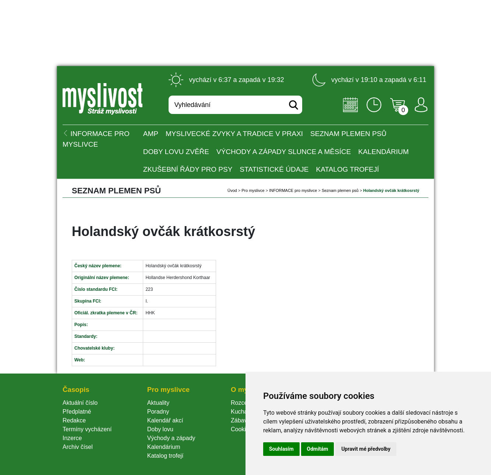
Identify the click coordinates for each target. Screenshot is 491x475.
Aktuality (158, 403)
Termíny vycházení (87, 429)
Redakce (74, 420)
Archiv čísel (78, 447)
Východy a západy (171, 438)
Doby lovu (160, 429)
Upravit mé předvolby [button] (365, 449)
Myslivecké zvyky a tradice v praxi (234, 134)
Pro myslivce (252, 190)
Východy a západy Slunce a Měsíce (283, 152)
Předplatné (77, 411)
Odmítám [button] (317, 449)
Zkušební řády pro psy (188, 169)
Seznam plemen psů (348, 134)
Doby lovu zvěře (176, 152)
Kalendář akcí (165, 420)
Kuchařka (243, 411)
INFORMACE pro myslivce (293, 190)
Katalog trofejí (347, 169)
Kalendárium (383, 152)
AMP (150, 134)
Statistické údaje (274, 169)
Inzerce (72, 438)
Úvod (232, 190)
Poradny (158, 411)
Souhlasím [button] (281, 449)
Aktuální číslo (80, 403)
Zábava (240, 420)
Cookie (241, 429)
